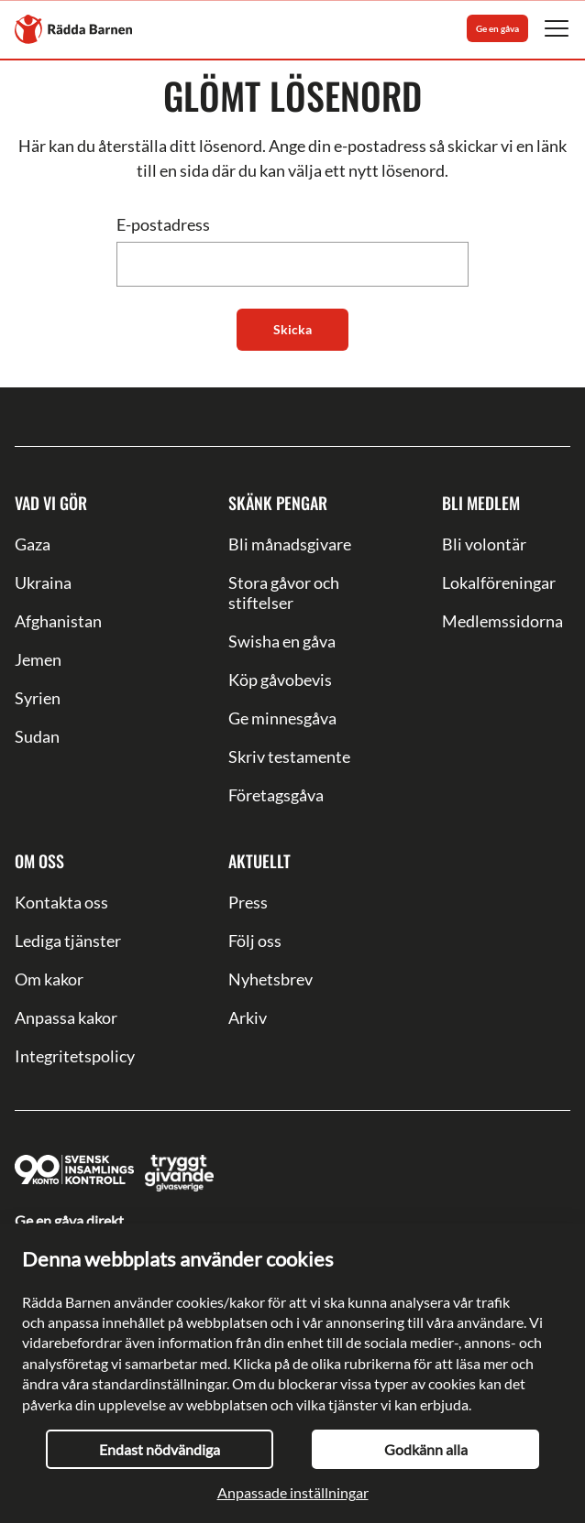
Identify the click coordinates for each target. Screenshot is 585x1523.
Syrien (38, 698)
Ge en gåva (497, 28)
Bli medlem (481, 503)
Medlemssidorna (502, 621)
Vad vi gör (51, 503)
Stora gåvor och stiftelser (283, 592)
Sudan (37, 736)
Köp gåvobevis (280, 679)
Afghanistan (58, 621)
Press (248, 902)
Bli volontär (484, 544)
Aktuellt (259, 861)
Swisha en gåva (282, 641)
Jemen (38, 659)
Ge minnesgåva (282, 718)
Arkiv (247, 1017)
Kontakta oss (61, 902)
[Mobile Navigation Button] (556, 28)
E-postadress (163, 224)
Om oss (39, 861)
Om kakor (49, 979)
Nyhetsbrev (270, 979)
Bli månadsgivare (289, 544)
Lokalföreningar (499, 582)
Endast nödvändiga (159, 1449)
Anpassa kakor (66, 1017)
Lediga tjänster (68, 940)
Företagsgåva (276, 795)
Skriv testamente (289, 756)
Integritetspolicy (75, 1056)
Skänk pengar (277, 503)
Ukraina (43, 582)
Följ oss (254, 940)
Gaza (32, 544)
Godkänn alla (426, 1449)
